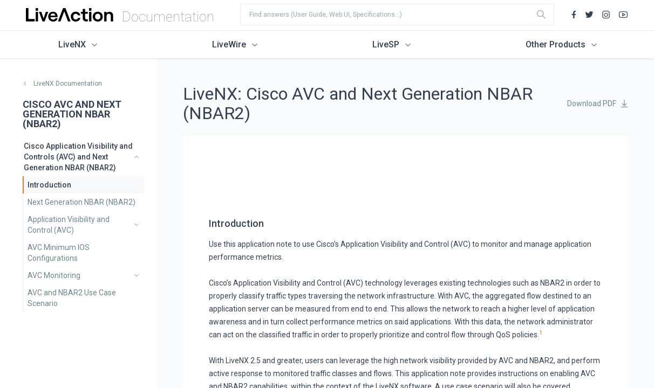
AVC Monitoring (54, 275)
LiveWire (229, 44)
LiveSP (385, 44)
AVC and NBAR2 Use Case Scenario (72, 298)
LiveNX (72, 44)
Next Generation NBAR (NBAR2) (81, 202)
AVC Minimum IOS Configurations (59, 252)
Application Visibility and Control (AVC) (69, 224)
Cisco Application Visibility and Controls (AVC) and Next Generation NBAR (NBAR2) (78, 157)
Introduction (49, 185)
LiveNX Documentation (67, 83)
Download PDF (591, 103)
